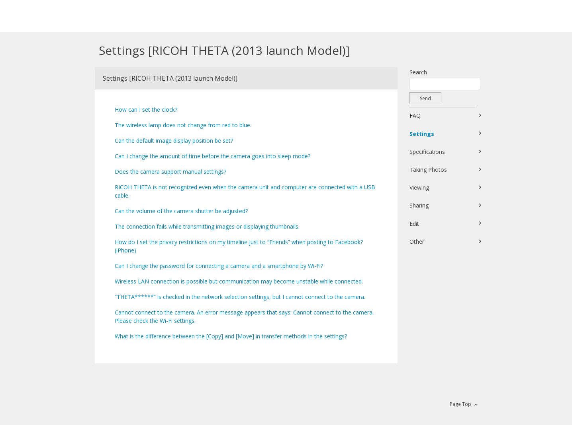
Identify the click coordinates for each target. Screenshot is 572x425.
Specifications (427, 151)
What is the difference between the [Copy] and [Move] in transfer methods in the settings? (231, 336)
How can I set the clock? (146, 109)
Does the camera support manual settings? (170, 171)
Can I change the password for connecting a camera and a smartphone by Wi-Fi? (219, 266)
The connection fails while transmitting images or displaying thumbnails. (207, 226)
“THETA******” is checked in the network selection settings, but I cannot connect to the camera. (240, 297)
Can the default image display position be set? (174, 140)
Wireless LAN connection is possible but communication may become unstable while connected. (239, 281)
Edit (414, 223)
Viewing (419, 187)
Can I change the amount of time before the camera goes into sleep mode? (212, 156)
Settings (421, 134)
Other (416, 241)
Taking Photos (428, 169)
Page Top (460, 404)
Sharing (419, 205)
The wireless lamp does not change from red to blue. (183, 125)
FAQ (415, 115)
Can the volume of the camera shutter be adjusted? (181, 211)
